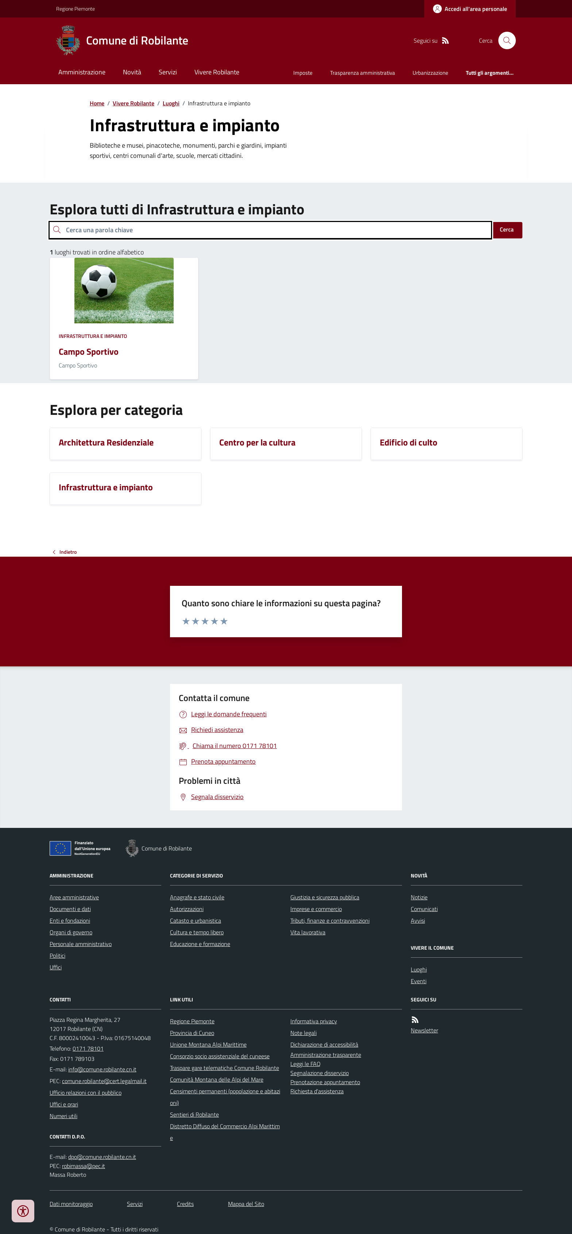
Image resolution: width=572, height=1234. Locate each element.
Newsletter (424, 1030)
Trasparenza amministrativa (362, 73)
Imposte (303, 73)
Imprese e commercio (316, 908)
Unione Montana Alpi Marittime (208, 1044)
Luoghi (171, 103)
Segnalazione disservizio (319, 1072)
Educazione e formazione (200, 943)
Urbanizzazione (430, 73)
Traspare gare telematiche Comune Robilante (224, 1067)
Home (97, 103)
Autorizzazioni (187, 908)
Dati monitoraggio (71, 1203)
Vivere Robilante (216, 72)
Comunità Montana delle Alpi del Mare (216, 1079)
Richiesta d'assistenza (317, 1091)
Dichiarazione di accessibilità (324, 1044)
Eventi (418, 981)
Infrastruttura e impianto (93, 336)
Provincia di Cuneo (192, 1032)
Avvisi (418, 920)
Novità (132, 72)
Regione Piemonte (75, 8)
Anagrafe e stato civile (197, 897)
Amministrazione (81, 72)
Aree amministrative (74, 897)
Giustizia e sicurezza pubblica (324, 897)
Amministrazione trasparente (325, 1054)
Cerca (507, 229)
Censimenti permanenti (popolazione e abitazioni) (225, 1097)
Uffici (56, 967)
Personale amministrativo (81, 943)
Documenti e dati (70, 908)
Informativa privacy (313, 1021)
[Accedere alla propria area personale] (470, 8)
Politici (57, 955)
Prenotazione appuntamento (325, 1082)
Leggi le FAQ (305, 1063)
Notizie (419, 897)
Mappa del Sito (246, 1203)
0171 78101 (88, 1048)
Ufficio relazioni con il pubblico (85, 1092)
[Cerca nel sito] (504, 40)
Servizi (168, 72)
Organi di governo (71, 932)
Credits (185, 1203)
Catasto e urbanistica (195, 920)
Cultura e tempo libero (197, 932)
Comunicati (424, 908)
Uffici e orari (64, 1104)
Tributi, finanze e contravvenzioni (330, 920)
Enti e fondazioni (70, 920)
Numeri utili (63, 1116)
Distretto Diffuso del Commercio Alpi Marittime (225, 1132)
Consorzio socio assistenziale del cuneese (220, 1056)
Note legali (303, 1032)
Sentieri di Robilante (194, 1114)
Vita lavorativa (307, 932)
